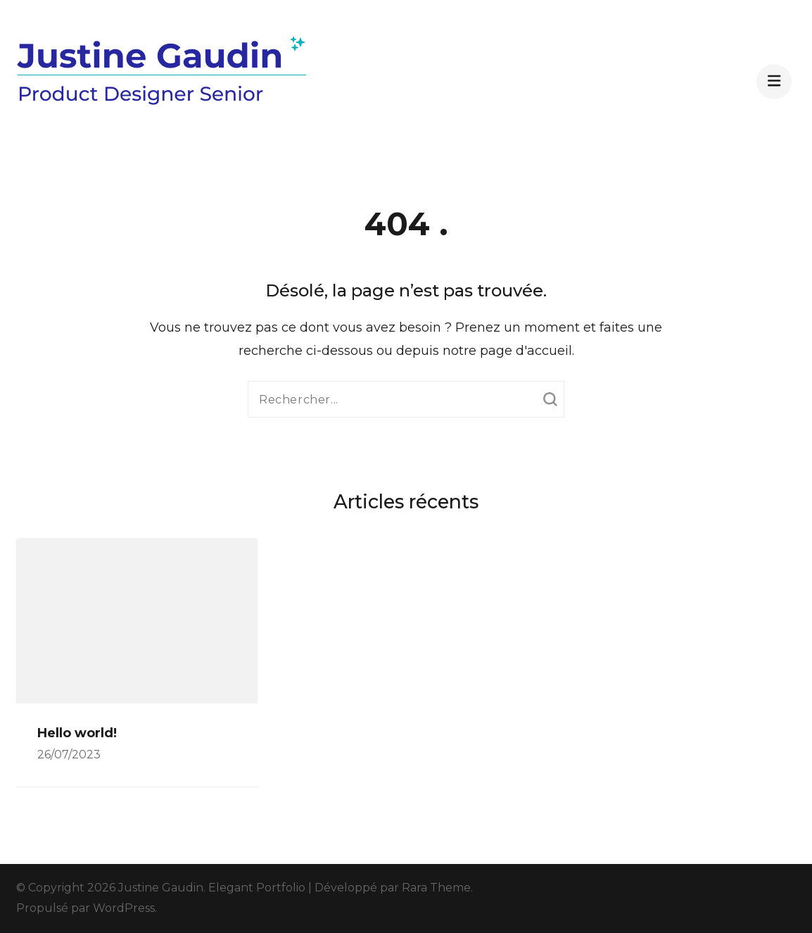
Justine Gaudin (160, 887)
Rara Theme (436, 887)
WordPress (124, 908)
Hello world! (77, 733)
